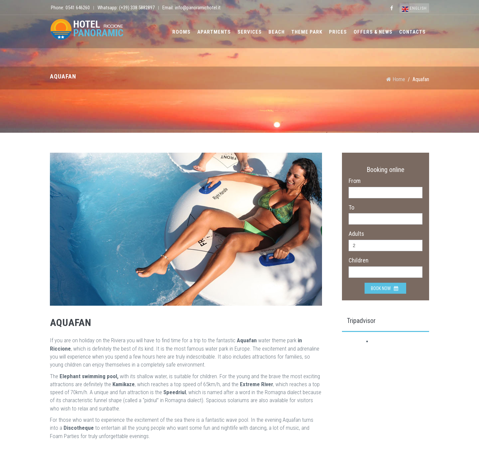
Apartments (214, 32)
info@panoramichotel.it (198, 8)
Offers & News (373, 32)
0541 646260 (78, 8)
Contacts (412, 32)
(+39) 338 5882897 (137, 8)
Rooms (181, 32)
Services (250, 32)
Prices (338, 32)
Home (395, 79)
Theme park (306, 32)
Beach (276, 32)
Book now (384, 288)
